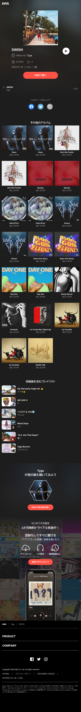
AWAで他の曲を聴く (40, 507)
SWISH (21, 624)
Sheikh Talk (40, 365)
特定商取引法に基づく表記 (12, 678)
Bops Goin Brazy (40, 259)
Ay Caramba (67, 330)
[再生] (66, 51)
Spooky (40, 188)
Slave (14, 152)
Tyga (29, 55)
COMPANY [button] (9, 645)
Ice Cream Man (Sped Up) (40, 330)
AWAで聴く (40, 75)
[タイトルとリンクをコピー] (50, 107)
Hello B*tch (14, 223)
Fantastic (14, 330)
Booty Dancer (67, 294)
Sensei (67, 223)
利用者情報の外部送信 (46, 674)
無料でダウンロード (40, 562)
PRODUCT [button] (9, 636)
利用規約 (5, 674)
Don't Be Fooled (67, 152)
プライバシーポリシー (23, 674)
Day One (14, 294)
